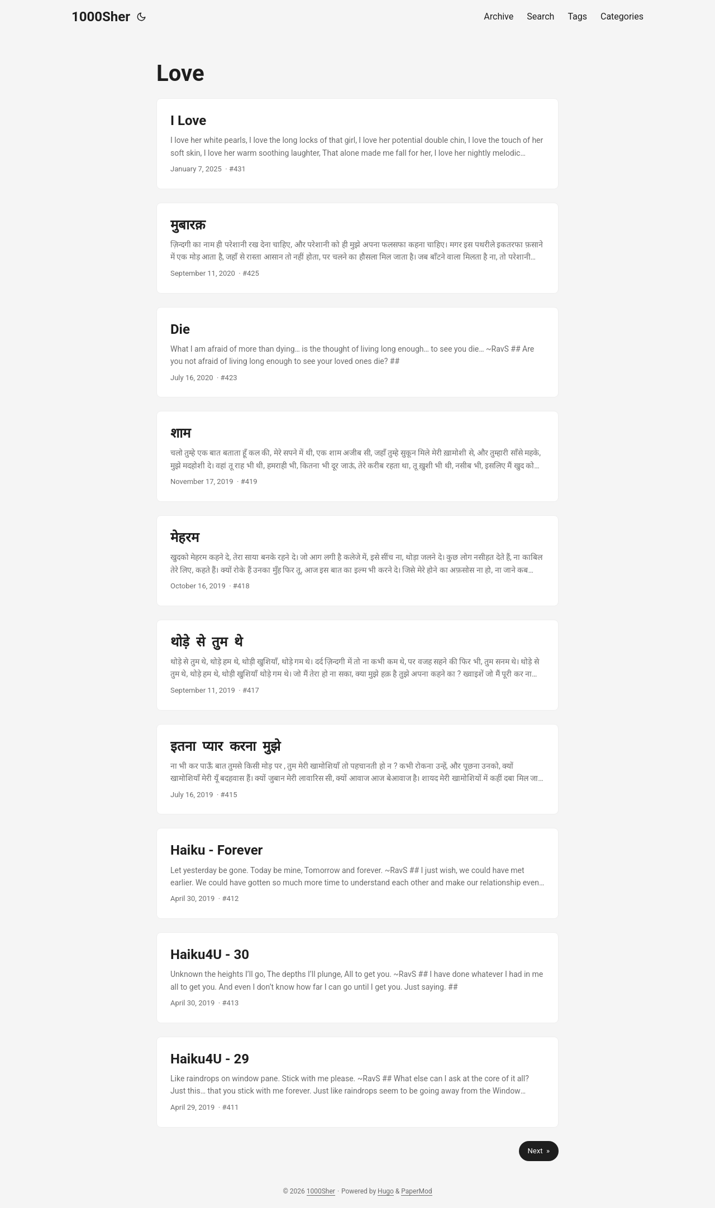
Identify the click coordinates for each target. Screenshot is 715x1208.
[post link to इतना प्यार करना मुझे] (357, 769)
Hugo (386, 1191)
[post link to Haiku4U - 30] (357, 978)
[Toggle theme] (141, 16)
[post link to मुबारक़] (357, 248)
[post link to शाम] (357, 456)
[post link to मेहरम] (357, 561)
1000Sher (101, 17)
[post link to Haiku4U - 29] (357, 1082)
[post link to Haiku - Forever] (357, 873)
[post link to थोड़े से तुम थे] (357, 665)
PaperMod (416, 1191)
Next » (539, 1151)
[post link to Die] (357, 352)
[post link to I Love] (357, 144)
